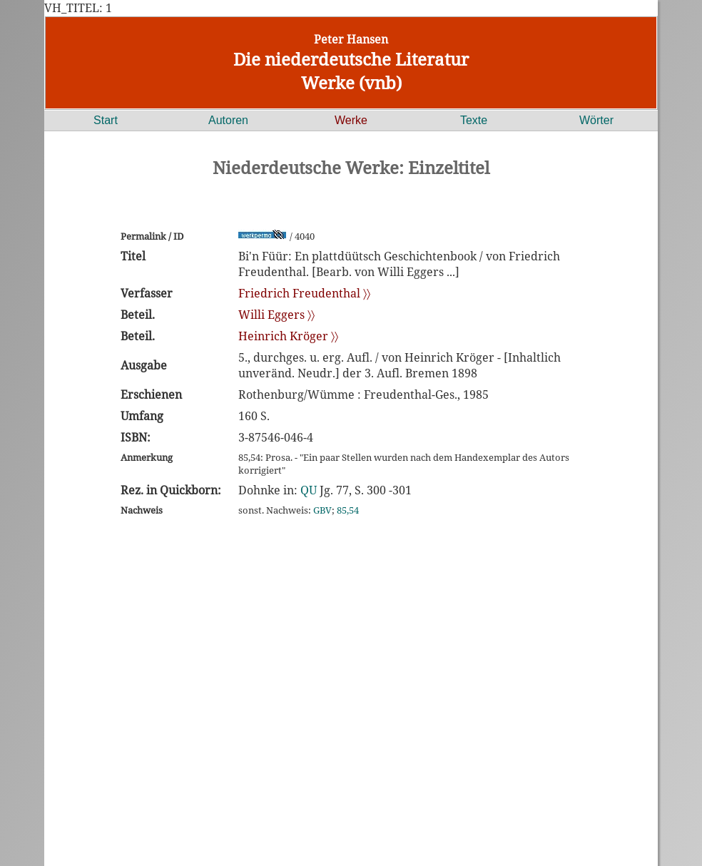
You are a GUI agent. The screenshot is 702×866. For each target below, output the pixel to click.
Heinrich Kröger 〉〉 (288, 336)
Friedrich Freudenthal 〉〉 (304, 293)
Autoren (228, 120)
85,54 (348, 510)
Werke (351, 120)
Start (105, 120)
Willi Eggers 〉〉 (276, 314)
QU (308, 490)
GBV (322, 510)
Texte (473, 120)
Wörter (596, 120)
